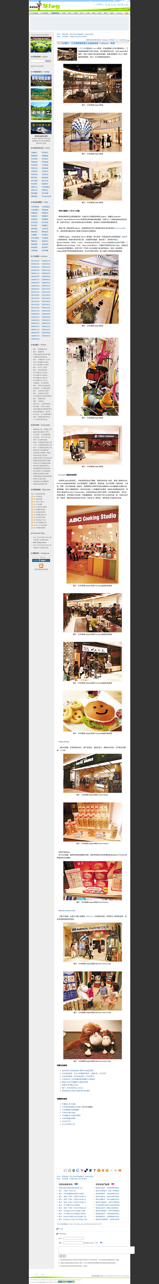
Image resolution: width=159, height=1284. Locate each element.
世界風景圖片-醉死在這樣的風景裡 (108, 1205)
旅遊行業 (34, 190)
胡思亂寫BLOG (41, 515)
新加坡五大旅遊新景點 (41, 450)
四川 (81, 13)
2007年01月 (35, 308)
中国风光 (45, 171)
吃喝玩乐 (45, 190)
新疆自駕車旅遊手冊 (40, 484)
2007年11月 (35, 292)
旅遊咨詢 (45, 244)
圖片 (99, 13)
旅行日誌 (45, 181)
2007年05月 (35, 301)
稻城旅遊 (47, 141)
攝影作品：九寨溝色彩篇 (41, 404)
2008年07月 (35, 280)
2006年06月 (46, 317)
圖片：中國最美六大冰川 (41, 359)
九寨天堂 (40, 138)
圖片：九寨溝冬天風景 (41, 391)
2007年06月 (46, 298)
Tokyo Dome (118, 228)
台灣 (87, 13)
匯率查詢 (34, 177)
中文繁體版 (44, 13)
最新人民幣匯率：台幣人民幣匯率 (107, 1191)
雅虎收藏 (39, 499)
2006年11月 (35, 311)
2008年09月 (35, 276)
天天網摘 (39, 504)
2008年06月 (46, 280)
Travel (39, 537)
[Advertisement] (79, 23)
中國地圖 (34, 250)
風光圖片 (34, 184)
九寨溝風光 (46, 187)
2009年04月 (46, 264)
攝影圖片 (45, 184)
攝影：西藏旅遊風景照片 (41, 417)
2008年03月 (35, 286)
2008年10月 (46, 273)
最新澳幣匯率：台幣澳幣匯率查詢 (107, 1216)
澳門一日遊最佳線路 (40, 440)
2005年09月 (35, 333)
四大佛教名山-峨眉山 (40, 375)
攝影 (111, 13)
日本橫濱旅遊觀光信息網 (71, 1107)
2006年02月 (46, 323)
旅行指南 (34, 181)
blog (43, 537)
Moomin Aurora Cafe (67, 911)
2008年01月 (35, 289)
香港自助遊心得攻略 (40, 455)
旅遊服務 (34, 244)
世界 (69, 13)
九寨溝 (34, 138)
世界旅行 (112, 40)
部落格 (42, 540)
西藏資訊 (45, 213)
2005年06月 (46, 336)
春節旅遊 (45, 168)
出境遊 (43, 143)
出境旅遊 (45, 238)
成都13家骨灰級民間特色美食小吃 (70, 1188)
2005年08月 (46, 333)
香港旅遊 (34, 165)
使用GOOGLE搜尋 (37, 66)
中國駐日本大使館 (69, 1104)
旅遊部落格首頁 (38, 148)
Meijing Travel (41, 520)
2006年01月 (35, 326)
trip (50, 537)
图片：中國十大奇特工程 (67, 1191)
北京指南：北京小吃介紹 (41, 437)
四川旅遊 (34, 159)
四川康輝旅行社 (41, 522)
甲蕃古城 (47, 138)
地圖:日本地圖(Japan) (70, 1085)
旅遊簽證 (45, 177)
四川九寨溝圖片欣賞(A (41, 362)
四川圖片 (34, 225)
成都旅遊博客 (40, 512)
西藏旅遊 (35, 141)
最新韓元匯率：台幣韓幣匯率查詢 (107, 1188)
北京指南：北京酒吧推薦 (41, 434)
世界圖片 (45, 235)
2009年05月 (35, 264)
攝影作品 (34, 187)
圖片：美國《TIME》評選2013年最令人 (72, 1196)
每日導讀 (45, 193)
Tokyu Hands (64, 742)
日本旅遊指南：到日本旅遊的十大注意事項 (78, 1076)
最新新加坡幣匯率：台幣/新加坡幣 (107, 1219)
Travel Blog (123, 40)
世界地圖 (45, 250)
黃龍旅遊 (45, 210)
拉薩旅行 (34, 216)
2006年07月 (35, 317)
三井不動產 (82, 48)
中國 (63, 13)
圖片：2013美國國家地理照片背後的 (71, 1194)
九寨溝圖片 (35, 210)
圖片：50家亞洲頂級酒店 (41, 386)
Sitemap (119, 13)
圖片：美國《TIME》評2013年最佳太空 (72, 1208)
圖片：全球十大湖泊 (40, 367)
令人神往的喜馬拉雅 (40, 419)
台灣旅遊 (45, 165)
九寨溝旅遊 (35, 207)
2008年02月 (46, 286)
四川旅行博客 (40, 517)
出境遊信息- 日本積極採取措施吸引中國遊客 (78, 1079)
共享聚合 (39, 496)
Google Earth (46, 196)
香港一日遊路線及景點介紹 (42, 442)
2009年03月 (35, 267)
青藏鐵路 (45, 156)
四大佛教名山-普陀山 (40, 378)
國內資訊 (45, 232)
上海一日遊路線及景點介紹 (42, 445)
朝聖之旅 (34, 168)
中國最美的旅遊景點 (40, 357)
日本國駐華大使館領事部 (71, 1115)
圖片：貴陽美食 (38, 352)
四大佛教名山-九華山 (40, 372)
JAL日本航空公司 (68, 1124)
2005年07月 (35, 336)
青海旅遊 (45, 162)
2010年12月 (46, 261)
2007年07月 (35, 298)
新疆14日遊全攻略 (39, 479)
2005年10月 (46, 330)
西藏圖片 (45, 216)
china (47, 537)
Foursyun (62, 475)
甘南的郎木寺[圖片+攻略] (42, 453)
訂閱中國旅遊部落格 (41, 569)
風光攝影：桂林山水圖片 (41, 406)
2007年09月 (35, 295)
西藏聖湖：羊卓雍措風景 (41, 388)
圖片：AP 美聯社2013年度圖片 (69, 1205)
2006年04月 (46, 320)
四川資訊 (45, 222)
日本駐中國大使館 (69, 1113)
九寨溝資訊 (46, 207)
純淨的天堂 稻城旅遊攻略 (42, 463)
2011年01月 (35, 261)
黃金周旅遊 (35, 238)
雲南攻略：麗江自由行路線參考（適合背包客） (78, 34)
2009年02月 (46, 267)
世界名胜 (34, 174)
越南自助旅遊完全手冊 (41, 432)
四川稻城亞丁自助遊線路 (41, 471)
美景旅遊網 (95, 1276)
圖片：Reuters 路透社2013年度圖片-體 (72, 1216)
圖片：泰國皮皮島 (39, 399)
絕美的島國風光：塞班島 (41, 412)
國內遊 (38, 143)
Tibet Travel (40, 502)
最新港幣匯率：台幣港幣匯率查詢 (107, 1194)
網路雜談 (34, 196)
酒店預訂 (45, 241)
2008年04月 (46, 283)
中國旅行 (34, 152)
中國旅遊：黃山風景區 (41, 383)
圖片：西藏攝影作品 (40, 349)
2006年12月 (46, 308)
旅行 (38, 540)
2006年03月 (35, 323)
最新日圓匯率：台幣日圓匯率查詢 (107, 1199)
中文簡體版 (34, 13)
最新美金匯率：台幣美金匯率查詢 (107, 1196)
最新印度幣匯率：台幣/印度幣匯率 (107, 1211)
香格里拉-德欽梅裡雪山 (41, 466)
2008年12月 (46, 270)
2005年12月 (46, 326)
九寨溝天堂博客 (41, 507)
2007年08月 (46, 295)
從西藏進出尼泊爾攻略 (41, 481)
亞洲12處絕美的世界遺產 (41, 354)
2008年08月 (46, 276)
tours (35, 537)
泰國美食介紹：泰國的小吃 (42, 429)
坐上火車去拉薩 (41, 525)
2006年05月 (35, 320)
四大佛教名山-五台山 (40, 380)
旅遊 (46, 540)
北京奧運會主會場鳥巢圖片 (42, 396)
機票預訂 (34, 241)
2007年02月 (46, 305)
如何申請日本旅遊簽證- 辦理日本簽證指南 (77, 1071)
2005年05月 (35, 339)
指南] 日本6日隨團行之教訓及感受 (75, 1082)
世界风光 (45, 174)
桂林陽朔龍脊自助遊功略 (41, 468)
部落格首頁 (55, 13)
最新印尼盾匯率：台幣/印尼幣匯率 (107, 1202)
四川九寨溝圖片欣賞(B (41, 365)
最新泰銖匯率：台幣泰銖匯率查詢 (107, 1214)
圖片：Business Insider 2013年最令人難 (73, 1219)
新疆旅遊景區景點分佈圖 (41, 461)
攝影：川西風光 (38, 401)
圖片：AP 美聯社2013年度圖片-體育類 (72, 1214)
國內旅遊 (34, 232)
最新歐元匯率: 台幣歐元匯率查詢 (107, 1208)
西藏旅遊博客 (40, 509)
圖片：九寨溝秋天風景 (41, 393)
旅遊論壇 (34, 247)
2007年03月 (35, 305)
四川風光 (45, 159)
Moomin (90, 916)
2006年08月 (46, 314)
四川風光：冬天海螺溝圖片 (42, 414)
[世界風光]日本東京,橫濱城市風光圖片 (76, 1091)
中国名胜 (34, 171)
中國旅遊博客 (40, 528)
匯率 (105, 13)
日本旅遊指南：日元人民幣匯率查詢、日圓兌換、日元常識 (84, 1073)
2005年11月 (35, 330)
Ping (58, 1224)
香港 (93, 13)
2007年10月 (46, 292)
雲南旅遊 (34, 162)
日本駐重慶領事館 (69, 1118)
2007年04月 (46, 301)
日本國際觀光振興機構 (70, 1110)
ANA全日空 (66, 1121)
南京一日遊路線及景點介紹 (42, 447)
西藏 (75, 13)
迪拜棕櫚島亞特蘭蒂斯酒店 (42, 409)
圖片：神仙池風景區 (40, 370)
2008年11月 (35, 273)
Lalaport (95, 48)
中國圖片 (34, 235)
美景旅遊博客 (40, 494)
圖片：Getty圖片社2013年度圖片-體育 (72, 1211)
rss (35, 494)
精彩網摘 (34, 193)
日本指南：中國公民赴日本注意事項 (74, 36)
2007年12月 (46, 289)
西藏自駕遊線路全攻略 (41, 474)
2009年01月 (35, 270)
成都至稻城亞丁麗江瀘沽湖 (42, 458)
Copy (71, 1224)
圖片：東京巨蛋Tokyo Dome (72, 1088)
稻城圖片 (45, 225)
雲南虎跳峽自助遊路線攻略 (42, 476)
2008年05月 (35, 283)
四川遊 (41, 141)
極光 (113, 916)
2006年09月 (35, 314)
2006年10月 (46, 311)
